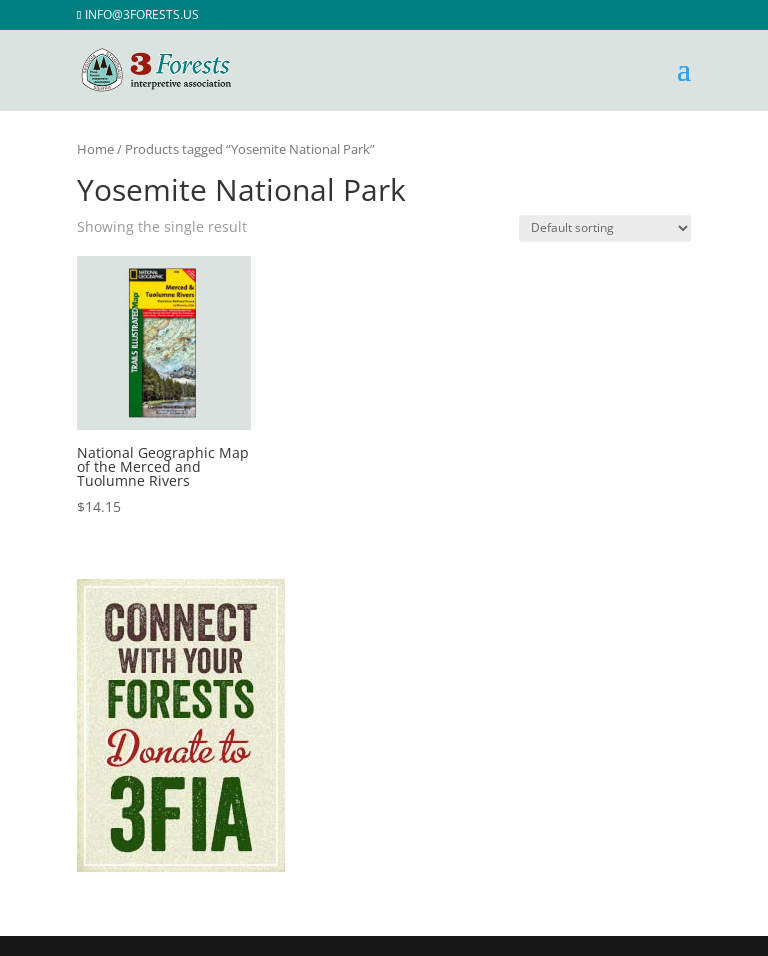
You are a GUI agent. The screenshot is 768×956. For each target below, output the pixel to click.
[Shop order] (605, 228)
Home (95, 149)
